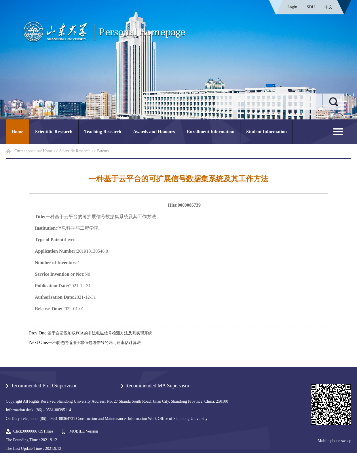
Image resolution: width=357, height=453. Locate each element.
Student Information (266, 131)
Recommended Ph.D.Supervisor (43, 386)
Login (292, 7)
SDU (311, 7)
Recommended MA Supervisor (157, 386)
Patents (103, 151)
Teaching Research (102, 131)
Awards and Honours (154, 131)
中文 (328, 7)
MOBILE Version (83, 431)
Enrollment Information (210, 131)
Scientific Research (54, 131)
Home (17, 131)
